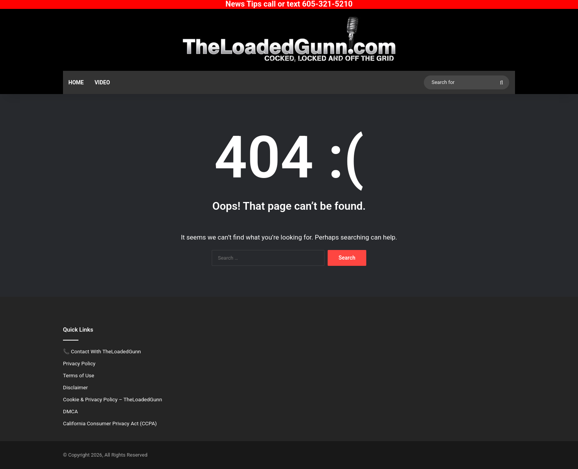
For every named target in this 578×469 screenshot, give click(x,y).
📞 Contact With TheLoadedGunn (102, 351)
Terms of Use (78, 375)
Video (102, 82)
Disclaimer (75, 387)
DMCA (70, 411)
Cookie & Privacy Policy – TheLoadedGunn (112, 399)
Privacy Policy (79, 363)
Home (76, 82)
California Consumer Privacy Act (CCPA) (110, 423)
